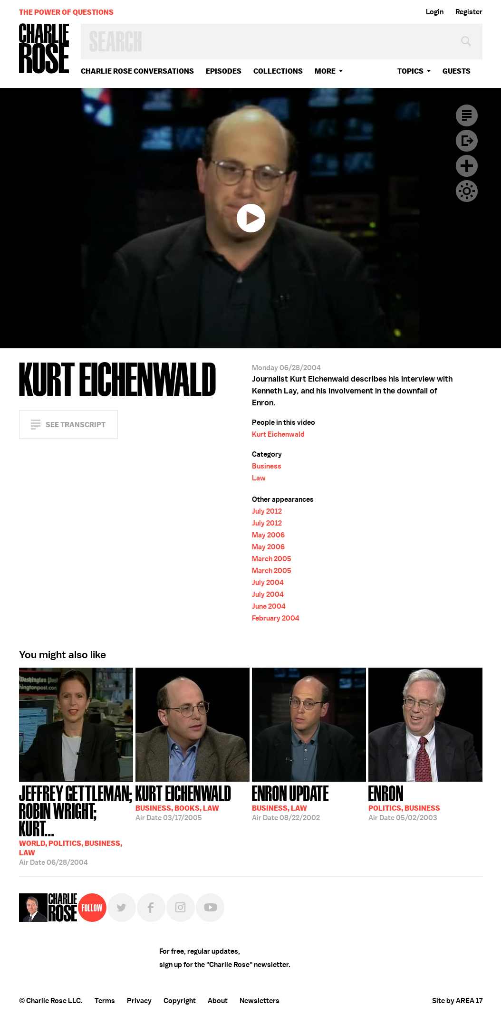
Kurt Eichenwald (278, 434)
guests (457, 71)
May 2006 (268, 535)
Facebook (151, 907)
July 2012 (267, 511)
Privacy (139, 1000)
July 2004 (268, 582)
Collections (278, 71)
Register (468, 12)
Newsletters (259, 1000)
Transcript (467, 115)
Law (259, 478)
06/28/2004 (76, 824)
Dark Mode (467, 191)
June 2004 (269, 606)
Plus (467, 166)
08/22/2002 (290, 802)
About (218, 1000)
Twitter (121, 907)
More (325, 71)
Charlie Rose (44, 49)
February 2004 (275, 618)
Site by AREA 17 (457, 1000)
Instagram (180, 907)
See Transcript (76, 424)
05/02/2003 (404, 802)
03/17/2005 (183, 802)
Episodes (223, 71)
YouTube (210, 907)
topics (410, 71)
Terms (105, 1000)
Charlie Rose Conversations (137, 71)
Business (266, 466)
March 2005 (271, 559)
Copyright (180, 1000)
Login (434, 12)
